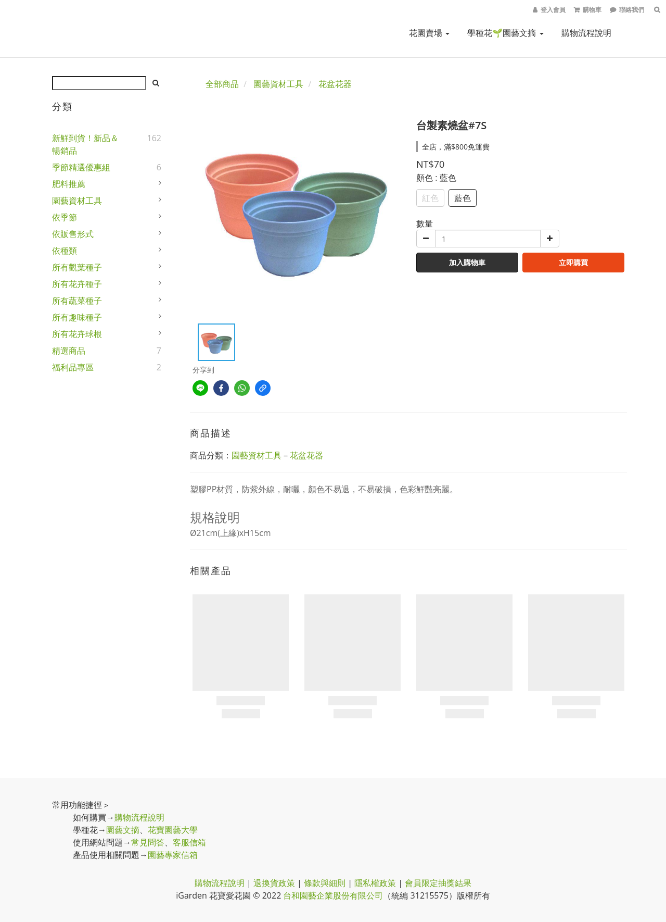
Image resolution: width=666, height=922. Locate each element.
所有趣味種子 (77, 317)
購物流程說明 (586, 33)
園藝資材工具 (77, 200)
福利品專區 (73, 367)
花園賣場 (429, 33)
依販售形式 (73, 234)
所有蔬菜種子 (77, 300)
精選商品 (68, 350)
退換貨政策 (274, 883)
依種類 (64, 250)
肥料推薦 (68, 184)
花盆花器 (335, 84)
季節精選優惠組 (81, 167)
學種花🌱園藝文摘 (505, 33)
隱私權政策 (375, 883)
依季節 (64, 217)
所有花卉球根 (77, 334)
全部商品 (222, 84)
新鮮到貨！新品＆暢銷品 (85, 144)
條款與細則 (324, 883)
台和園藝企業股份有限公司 (333, 895)
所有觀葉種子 (77, 267)
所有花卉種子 (77, 284)
